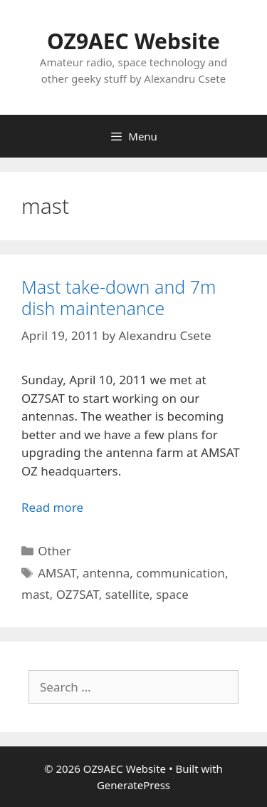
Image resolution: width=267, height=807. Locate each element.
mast (35, 594)
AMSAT (57, 573)
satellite (127, 594)
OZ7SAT (77, 594)
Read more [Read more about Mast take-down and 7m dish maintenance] (52, 507)
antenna (106, 573)
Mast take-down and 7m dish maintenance (118, 297)
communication (180, 573)
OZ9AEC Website (133, 41)
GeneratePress (133, 785)
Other (54, 551)
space (172, 594)
